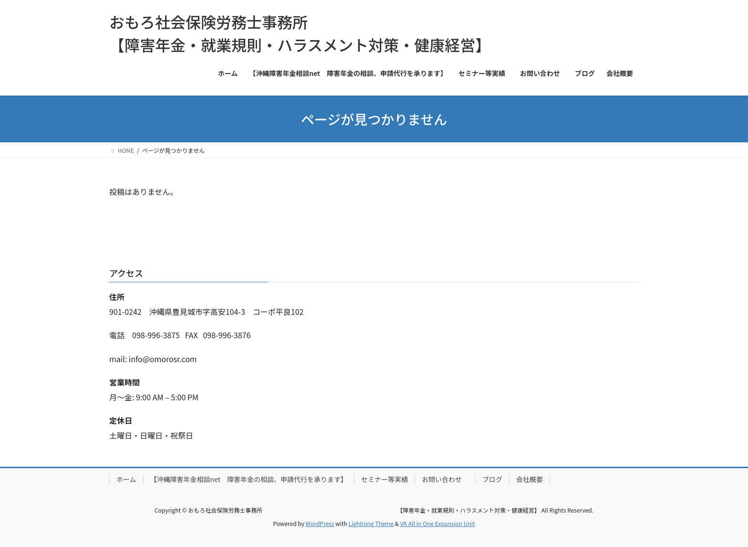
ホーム (126, 479)
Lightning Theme (371, 523)
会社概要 (529, 479)
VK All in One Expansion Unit (437, 523)
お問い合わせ (445, 479)
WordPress (320, 523)
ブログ (492, 479)
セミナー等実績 (384, 479)
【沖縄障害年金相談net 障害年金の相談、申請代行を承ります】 (248, 479)
